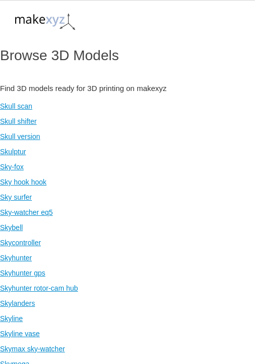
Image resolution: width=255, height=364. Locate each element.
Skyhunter (16, 258)
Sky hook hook (23, 182)
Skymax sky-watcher (32, 349)
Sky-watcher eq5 (26, 212)
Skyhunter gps (23, 273)
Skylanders (17, 303)
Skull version (20, 136)
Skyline (11, 318)
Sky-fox (12, 167)
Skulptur (13, 152)
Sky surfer (16, 197)
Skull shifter (18, 121)
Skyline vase (20, 334)
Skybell (11, 227)
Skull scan (16, 106)
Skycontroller (20, 243)
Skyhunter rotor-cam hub (39, 288)
